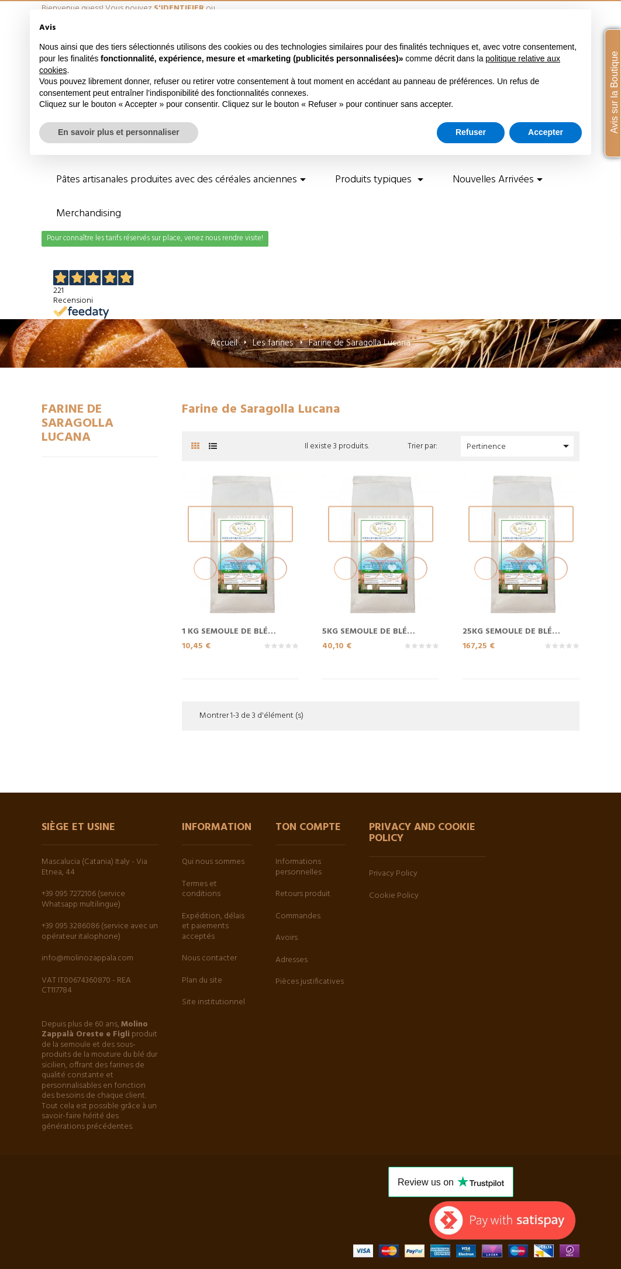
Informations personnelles (298, 867)
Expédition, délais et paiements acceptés (213, 926)
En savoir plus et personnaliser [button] (119, 132)
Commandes (297, 916)
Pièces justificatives (309, 981)
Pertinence (520, 446)
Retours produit (302, 894)
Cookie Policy (394, 896)
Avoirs (286, 938)
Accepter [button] (545, 132)
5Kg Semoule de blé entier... (364, 631)
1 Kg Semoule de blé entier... (225, 631)
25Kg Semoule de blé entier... (507, 631)
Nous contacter (209, 958)
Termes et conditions (201, 889)
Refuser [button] (471, 132)
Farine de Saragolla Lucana (77, 423)
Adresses (291, 960)
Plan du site (202, 980)
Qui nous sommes (213, 862)
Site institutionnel (213, 1002)
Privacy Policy (393, 873)
